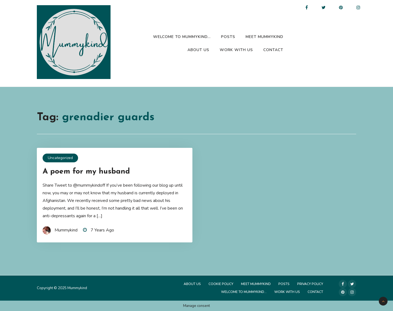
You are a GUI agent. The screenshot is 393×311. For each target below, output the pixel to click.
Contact (273, 49)
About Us (198, 49)
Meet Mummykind (264, 36)
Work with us (236, 49)
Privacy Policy (310, 284)
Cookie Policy (221, 284)
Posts (228, 36)
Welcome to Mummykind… (182, 36)
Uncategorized (60, 157)
